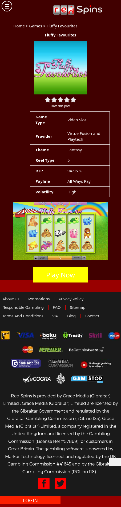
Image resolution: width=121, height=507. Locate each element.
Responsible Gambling (23, 307)
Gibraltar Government (61, 378)
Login (30, 500)
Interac (5, 335)
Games (35, 25)
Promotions (39, 299)
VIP (55, 316)
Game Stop (87, 378)
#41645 (64, 463)
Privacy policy (71, 299)
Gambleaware (86, 349)
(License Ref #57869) (56, 441)
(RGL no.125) (87, 418)
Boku (48, 335)
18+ (97, 363)
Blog (71, 316)
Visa (25, 335)
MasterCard (27, 349)
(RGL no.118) (83, 471)
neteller (51, 349)
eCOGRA (37, 378)
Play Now (60, 274)
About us (10, 299)
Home (19, 25)
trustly (73, 335)
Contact (92, 316)
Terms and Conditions (22, 316)
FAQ (57, 307)
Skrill (95, 335)
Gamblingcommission (61, 363)
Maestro (114, 335)
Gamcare (27, 363)
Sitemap (77, 307)
